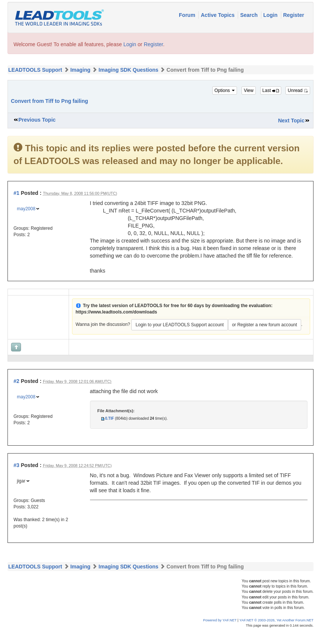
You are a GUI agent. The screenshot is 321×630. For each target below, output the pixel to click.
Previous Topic (37, 120)
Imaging (80, 70)
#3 (17, 465)
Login (271, 15)
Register (293, 15)
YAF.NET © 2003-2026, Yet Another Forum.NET (276, 620)
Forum (187, 15)
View (249, 90)
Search (249, 15)
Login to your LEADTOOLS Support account (179, 324)
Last (270, 90)
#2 (17, 381)
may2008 (26, 208)
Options (224, 90)
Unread (298, 90)
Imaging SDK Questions (128, 70)
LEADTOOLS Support (35, 70)
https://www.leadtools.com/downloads (116, 312)
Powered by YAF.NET (220, 620)
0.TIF (109, 418)
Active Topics (218, 15)
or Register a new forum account (264, 324)
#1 (17, 193)
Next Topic (291, 121)
